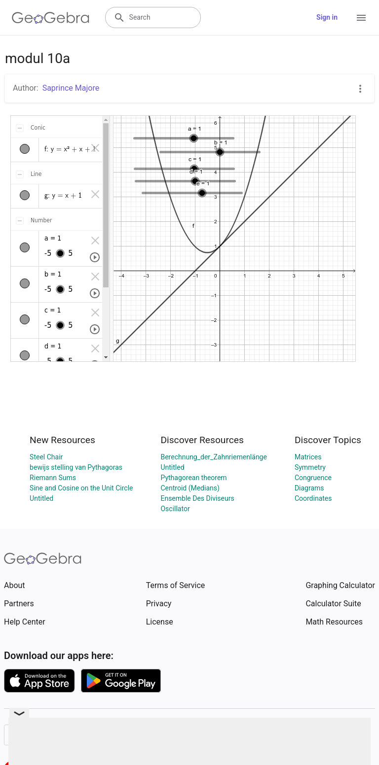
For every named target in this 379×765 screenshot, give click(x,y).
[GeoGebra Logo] (50, 18)
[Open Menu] (361, 18)
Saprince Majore (71, 88)
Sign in (327, 17)
